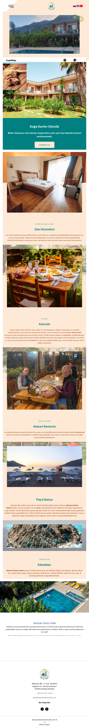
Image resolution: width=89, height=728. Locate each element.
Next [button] (81, 19)
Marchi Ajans (44, 724)
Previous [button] (75, 17)
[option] (44, 597)
